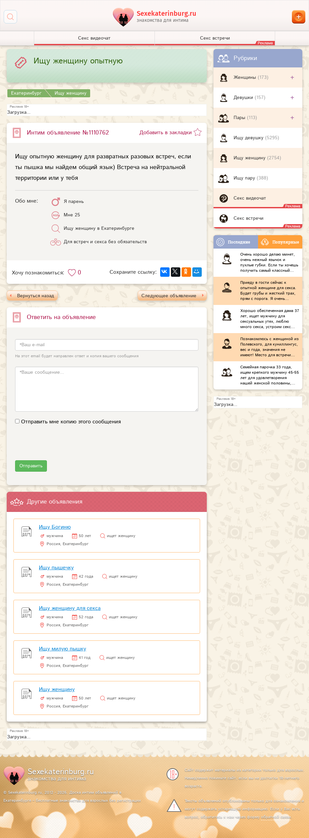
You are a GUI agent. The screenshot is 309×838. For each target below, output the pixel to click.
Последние (233, 242)
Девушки (244, 97)
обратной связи (276, 817)
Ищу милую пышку (62, 649)
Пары (240, 117)
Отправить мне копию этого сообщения (71, 422)
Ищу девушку (249, 138)
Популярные (280, 242)
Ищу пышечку (56, 568)
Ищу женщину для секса (70, 608)
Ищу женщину (250, 158)
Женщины (246, 77)
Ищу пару (245, 178)
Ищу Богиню (55, 527)
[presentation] (66, 447)
